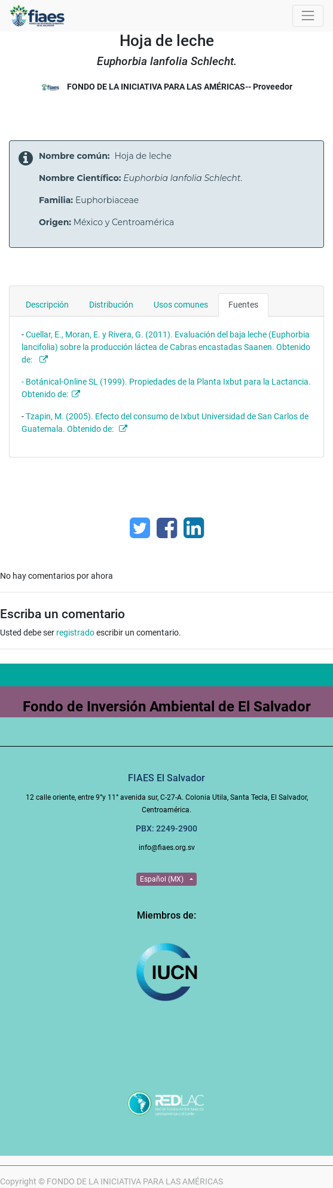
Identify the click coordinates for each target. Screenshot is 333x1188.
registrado (75, 632)
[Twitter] (140, 528)
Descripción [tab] (47, 304)
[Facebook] (167, 528)
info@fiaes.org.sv (167, 847)
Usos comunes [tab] (181, 304)
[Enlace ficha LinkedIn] (194, 528)
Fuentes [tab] (243, 304)
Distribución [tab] (111, 304)
